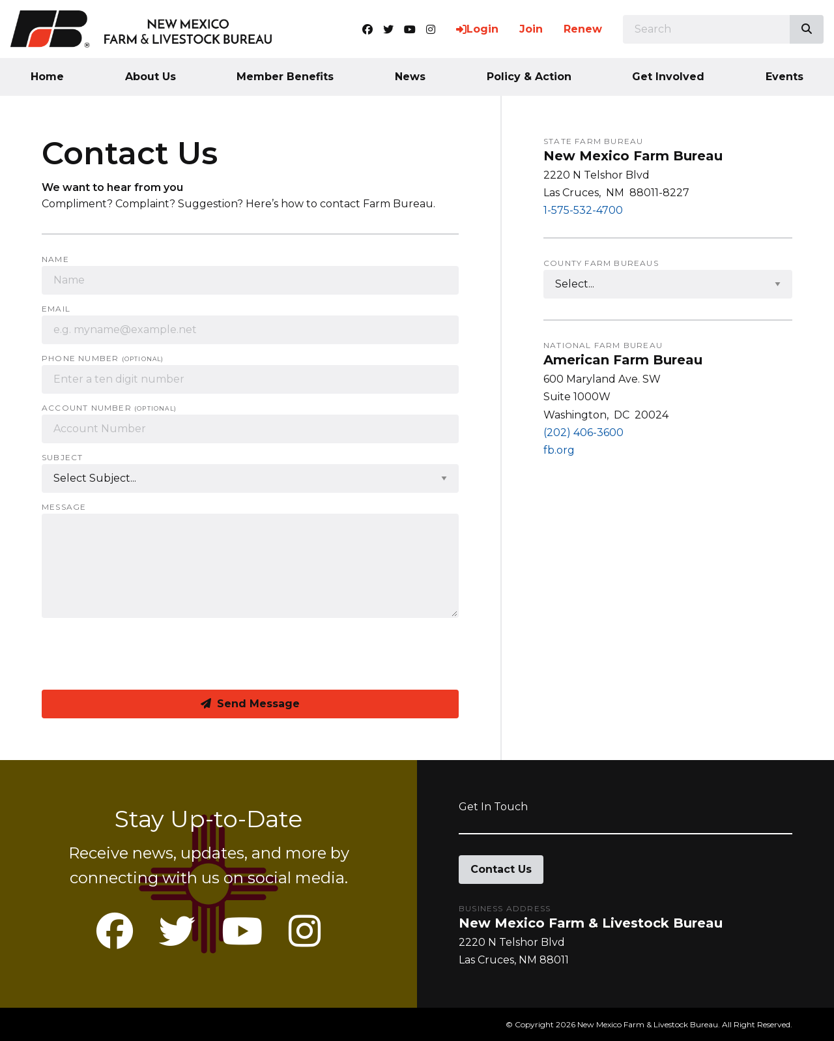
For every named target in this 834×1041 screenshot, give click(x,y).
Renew (583, 29)
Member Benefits (285, 76)
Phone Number (103, 358)
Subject (62, 458)
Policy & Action (529, 76)
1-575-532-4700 (583, 210)
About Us (150, 76)
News (410, 76)
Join (531, 29)
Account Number (109, 408)
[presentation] (141, 653)
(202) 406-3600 (583, 432)
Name (55, 259)
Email (56, 309)
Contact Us (501, 869)
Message (64, 507)
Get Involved (668, 76)
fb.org (559, 450)
